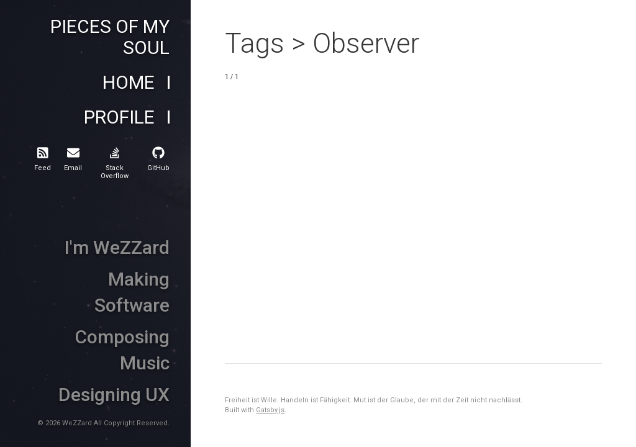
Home (128, 82)
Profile (119, 117)
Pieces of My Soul (110, 37)
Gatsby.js (270, 410)
